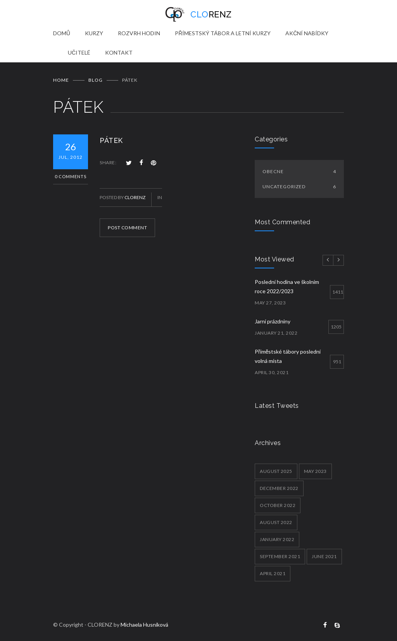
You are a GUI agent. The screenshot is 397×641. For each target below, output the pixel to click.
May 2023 (315, 471)
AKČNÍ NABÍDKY (306, 33)
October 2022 (277, 505)
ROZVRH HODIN (139, 33)
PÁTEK (111, 140)
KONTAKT (119, 52)
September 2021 (280, 556)
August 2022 (276, 522)
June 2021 (324, 556)
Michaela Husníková (144, 624)
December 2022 (279, 488)
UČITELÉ (79, 52)
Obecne (299, 171)
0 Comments (70, 176)
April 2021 (272, 573)
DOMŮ (61, 33)
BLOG (95, 80)
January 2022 (277, 539)
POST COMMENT (127, 227)
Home (61, 80)
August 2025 (276, 471)
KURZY (94, 33)
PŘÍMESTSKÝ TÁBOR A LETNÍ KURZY (223, 33)
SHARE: (108, 162)
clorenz (134, 197)
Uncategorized (299, 186)
